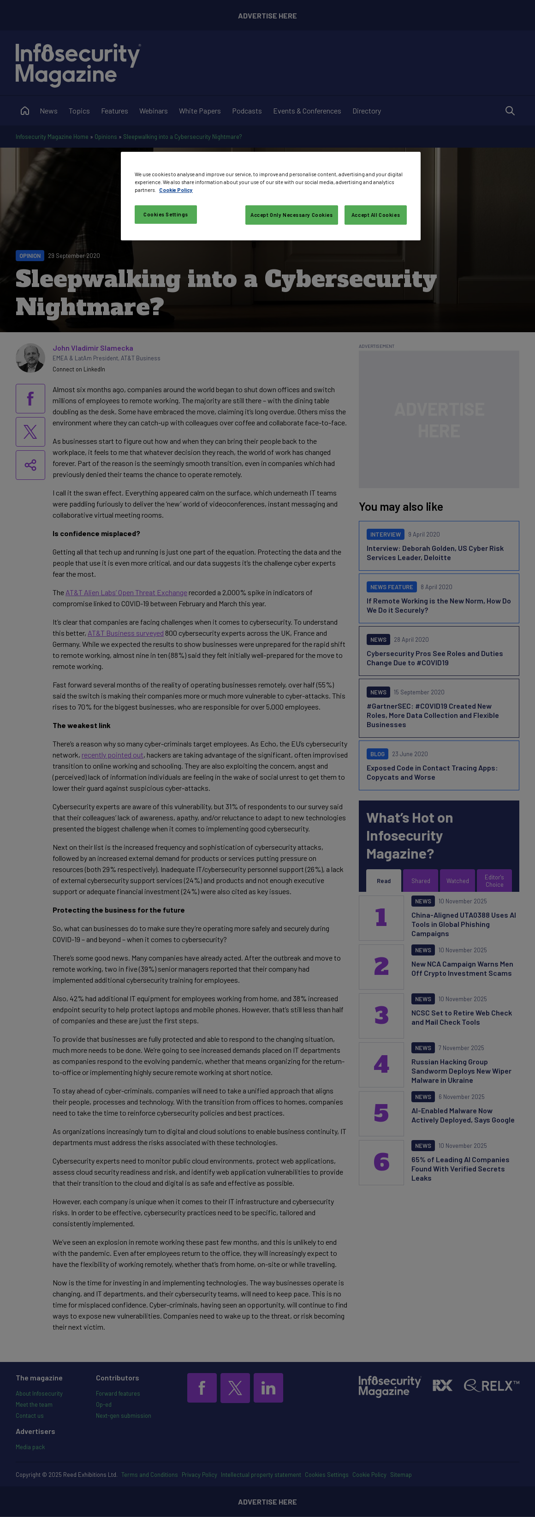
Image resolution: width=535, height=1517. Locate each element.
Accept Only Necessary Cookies (291, 215)
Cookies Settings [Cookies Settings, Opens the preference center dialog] (165, 214)
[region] (271, 196)
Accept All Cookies (375, 215)
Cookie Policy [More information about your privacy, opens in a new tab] (176, 190)
